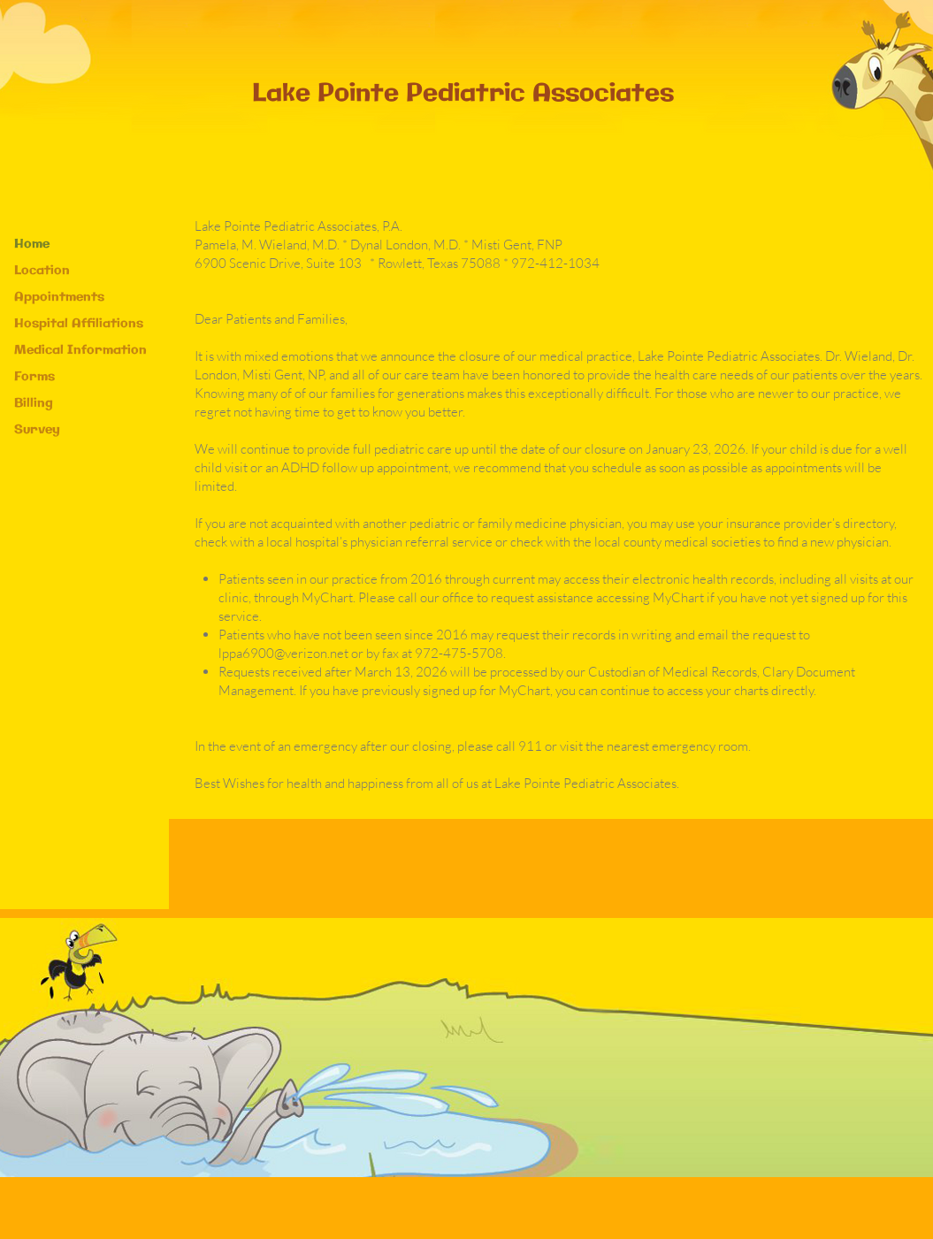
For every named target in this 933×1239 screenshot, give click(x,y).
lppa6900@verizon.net (283, 653)
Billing (33, 403)
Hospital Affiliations (78, 324)
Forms (34, 377)
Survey (37, 430)
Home (32, 244)
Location (42, 270)
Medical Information (80, 350)
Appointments (59, 297)
